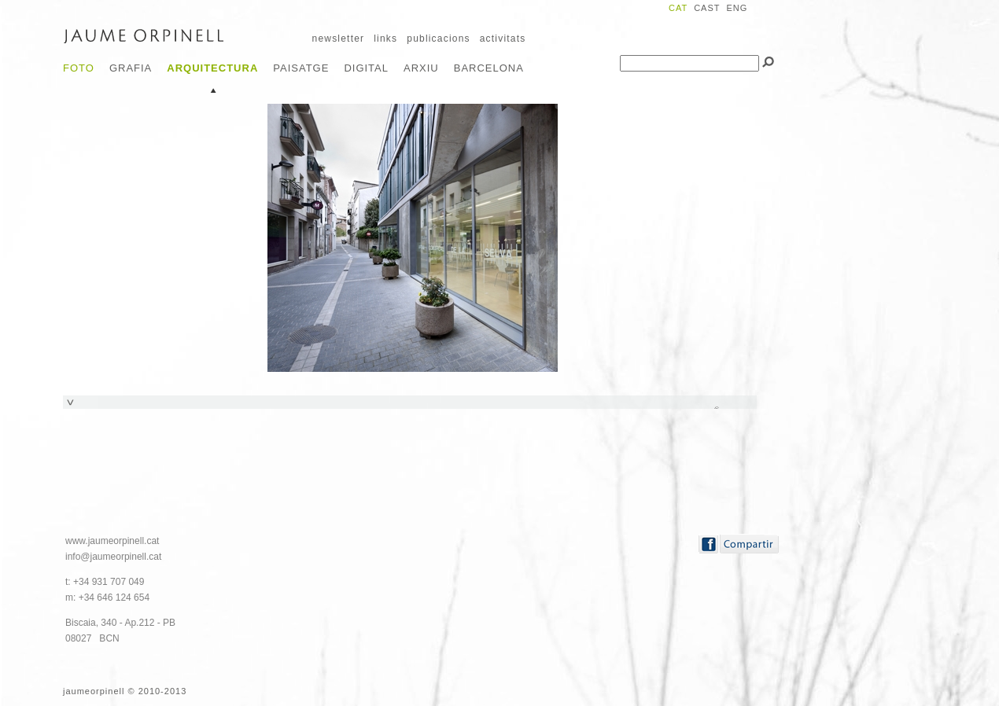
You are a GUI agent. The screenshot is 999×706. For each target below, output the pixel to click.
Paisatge (301, 68)
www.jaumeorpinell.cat (112, 540)
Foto (78, 68)
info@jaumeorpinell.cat (113, 556)
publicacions (438, 38)
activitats (503, 38)
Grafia (130, 68)
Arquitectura (212, 68)
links (385, 38)
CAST (707, 8)
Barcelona (489, 68)
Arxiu (421, 68)
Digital (366, 68)
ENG (736, 8)
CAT (678, 8)
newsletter (338, 38)
